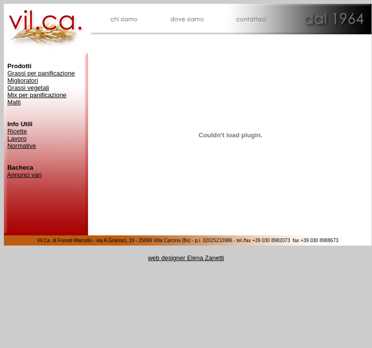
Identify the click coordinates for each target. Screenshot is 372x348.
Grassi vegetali (28, 87)
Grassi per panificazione (40, 73)
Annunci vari (24, 174)
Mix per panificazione (36, 95)
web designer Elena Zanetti (186, 257)
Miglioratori (22, 80)
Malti (13, 102)
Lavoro (17, 138)
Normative (21, 145)
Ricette (17, 131)
